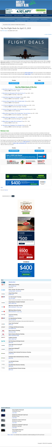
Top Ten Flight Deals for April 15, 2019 (16, 28)
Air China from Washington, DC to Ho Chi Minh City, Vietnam (15, 105)
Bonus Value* (10, 435)
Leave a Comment (48, 34)
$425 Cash (11, 342)
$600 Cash (11, 370)
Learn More (14, 413)
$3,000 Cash (11, 294)
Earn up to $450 (12, 298)
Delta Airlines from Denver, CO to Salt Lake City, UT (13, 89)
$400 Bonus (11, 316)
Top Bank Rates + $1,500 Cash (15, 291)
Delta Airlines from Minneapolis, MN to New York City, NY (14, 93)
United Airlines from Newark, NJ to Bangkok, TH (12, 97)
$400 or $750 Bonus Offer (14, 335)
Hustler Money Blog (26, 3)
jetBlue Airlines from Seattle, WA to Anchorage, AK (13, 121)
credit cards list (26, 141)
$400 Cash (11, 325)
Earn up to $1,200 (12, 320)
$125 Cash (11, 346)
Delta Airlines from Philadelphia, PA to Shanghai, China (13, 125)
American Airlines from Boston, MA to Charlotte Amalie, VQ (14, 101)
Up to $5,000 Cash (12, 286)
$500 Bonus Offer (12, 332)
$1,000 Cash (11, 354)
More (2, 187)
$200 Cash (11, 363)
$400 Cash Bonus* (15, 307)
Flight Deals (6, 190)
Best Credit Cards (29, 72)
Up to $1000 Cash (12, 328)
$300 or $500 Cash (12, 303)
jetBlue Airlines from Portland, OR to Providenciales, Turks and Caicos (16, 113)
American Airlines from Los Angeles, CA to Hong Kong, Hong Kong (16, 109)
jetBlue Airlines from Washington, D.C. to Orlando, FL (13, 117)
